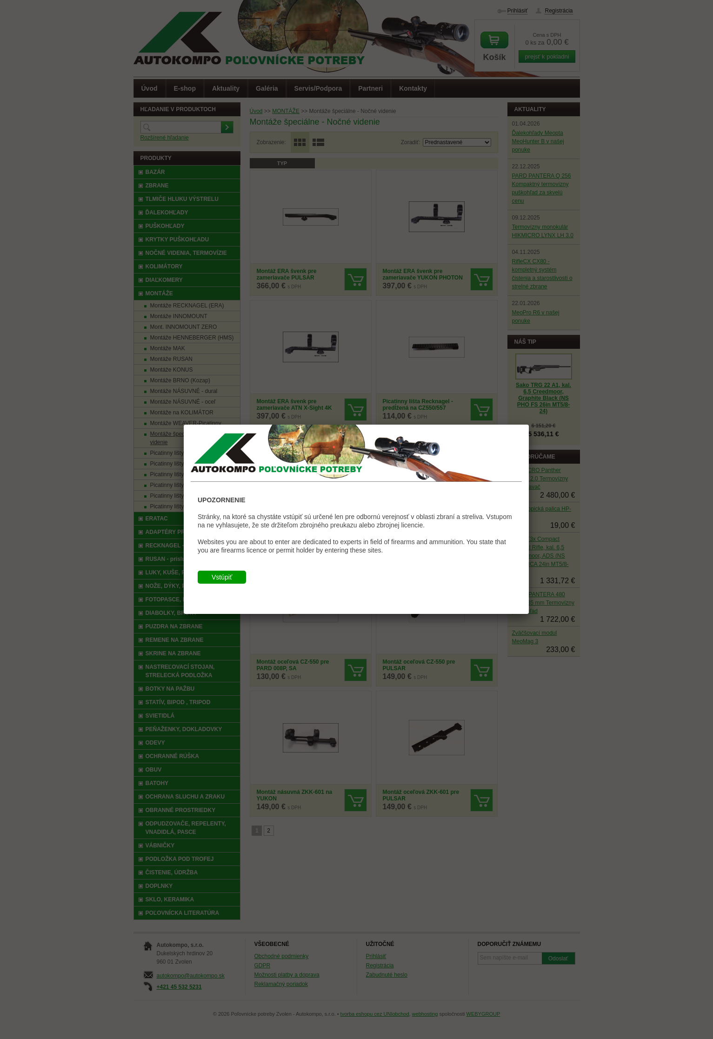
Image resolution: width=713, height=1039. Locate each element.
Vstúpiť (222, 577)
